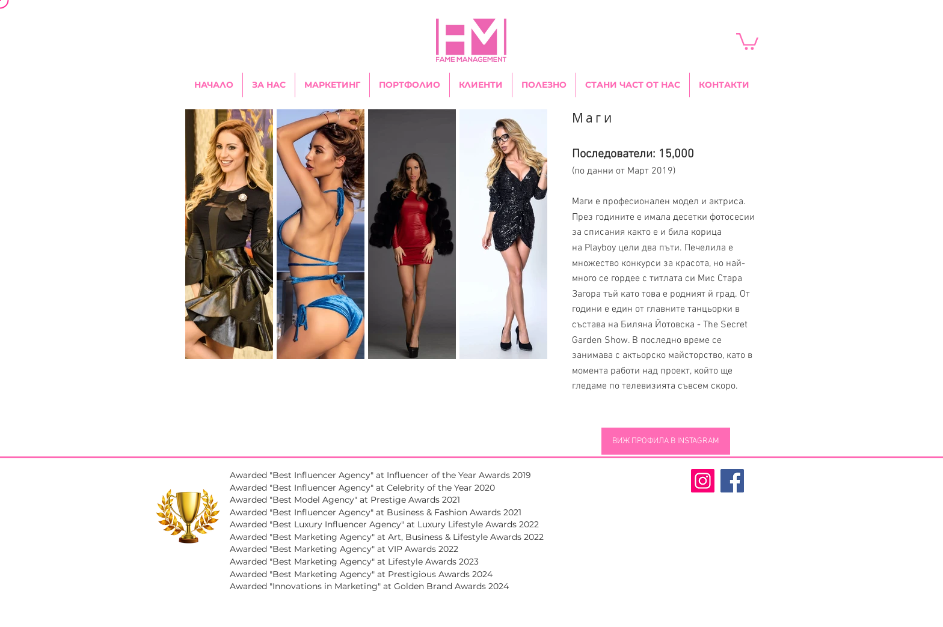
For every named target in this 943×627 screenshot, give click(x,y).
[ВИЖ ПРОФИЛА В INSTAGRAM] (665, 441)
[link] (747, 40)
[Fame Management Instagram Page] (702, 480)
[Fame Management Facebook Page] (732, 480)
